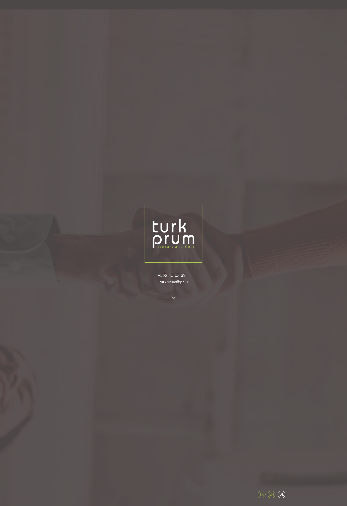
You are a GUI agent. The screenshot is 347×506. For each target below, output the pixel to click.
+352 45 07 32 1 (173, 275)
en (271, 494)
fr (262, 494)
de (281, 494)
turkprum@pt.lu (174, 282)
